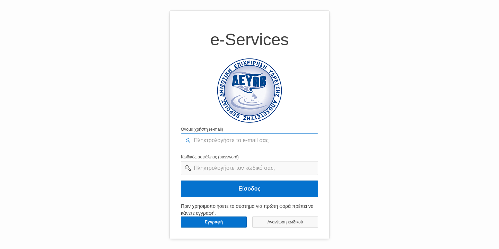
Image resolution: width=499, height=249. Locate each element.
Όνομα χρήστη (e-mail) (202, 129)
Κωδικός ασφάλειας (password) (210, 157)
